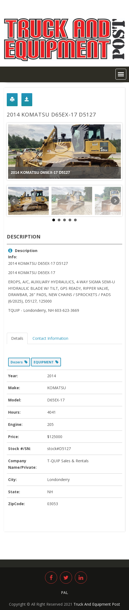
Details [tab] (17, 338)
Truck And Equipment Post (96, 604)
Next (115, 200)
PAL (64, 592)
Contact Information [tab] (50, 338)
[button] (120, 74)
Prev (13, 200)
